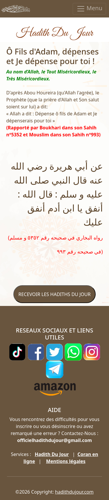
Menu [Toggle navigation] (89, 8)
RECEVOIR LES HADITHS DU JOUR (54, 294)
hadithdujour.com (74, 492)
